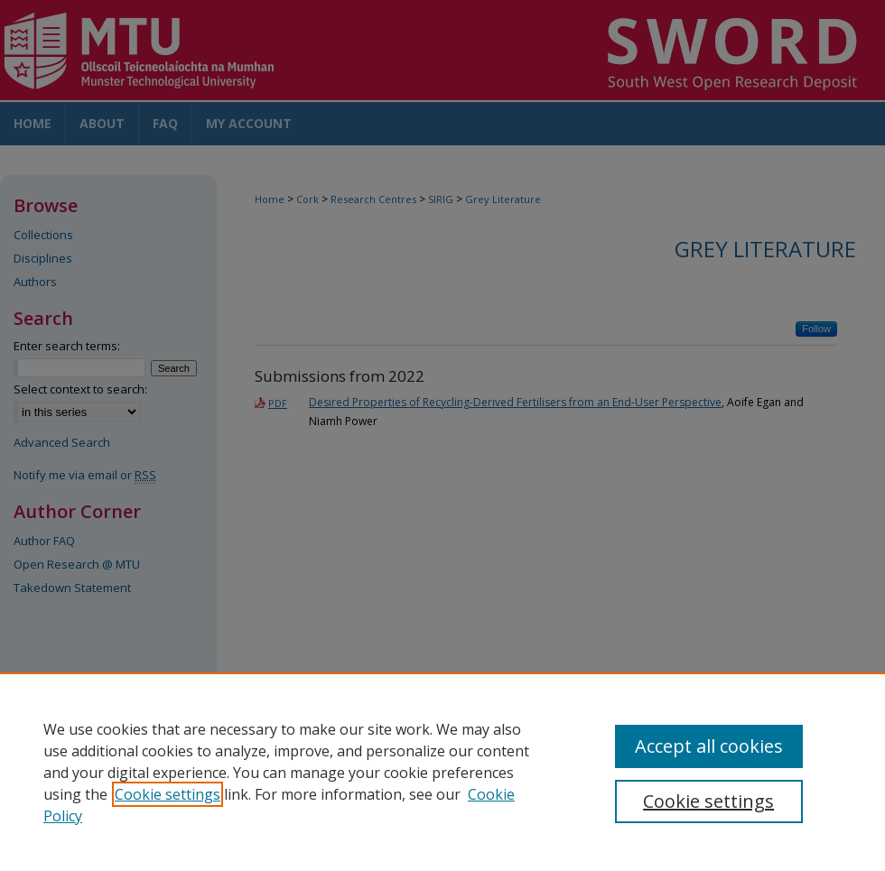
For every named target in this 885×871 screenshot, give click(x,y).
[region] (442, 771)
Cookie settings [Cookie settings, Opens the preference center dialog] (708, 801)
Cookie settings (167, 794)
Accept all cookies (709, 746)
